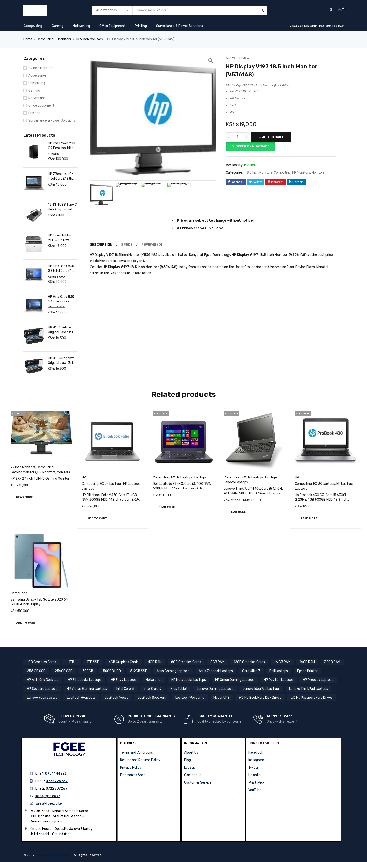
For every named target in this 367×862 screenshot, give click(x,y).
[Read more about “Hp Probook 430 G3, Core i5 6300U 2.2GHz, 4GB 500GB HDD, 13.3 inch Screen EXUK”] (309, 518)
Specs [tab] (127, 245)
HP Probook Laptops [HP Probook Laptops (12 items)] (318, 680)
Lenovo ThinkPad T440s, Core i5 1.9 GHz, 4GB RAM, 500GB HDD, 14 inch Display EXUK (254, 493)
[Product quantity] (237, 137)
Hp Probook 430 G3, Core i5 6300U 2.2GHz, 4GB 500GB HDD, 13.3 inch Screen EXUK (321, 499)
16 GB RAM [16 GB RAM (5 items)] (282, 662)
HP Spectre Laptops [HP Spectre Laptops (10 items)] (42, 689)
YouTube (254, 790)
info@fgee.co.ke (47, 796)
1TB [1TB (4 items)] (71, 662)
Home (27, 39)
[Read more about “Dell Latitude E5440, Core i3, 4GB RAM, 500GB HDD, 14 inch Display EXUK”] (167, 507)
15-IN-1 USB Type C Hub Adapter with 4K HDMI (62, 207)
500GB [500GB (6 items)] (87, 671)
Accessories (37, 76)
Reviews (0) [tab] (152, 245)
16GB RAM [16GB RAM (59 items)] (307, 662)
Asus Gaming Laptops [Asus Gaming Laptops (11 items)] (173, 671)
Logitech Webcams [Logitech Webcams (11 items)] (189, 698)
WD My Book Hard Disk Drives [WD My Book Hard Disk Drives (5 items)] (260, 698)
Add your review (237, 58)
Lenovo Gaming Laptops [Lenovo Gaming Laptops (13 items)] (215, 689)
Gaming (57, 26)
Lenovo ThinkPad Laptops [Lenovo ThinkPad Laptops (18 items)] (308, 689)
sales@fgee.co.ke (48, 804)
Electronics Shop (133, 775)
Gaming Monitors (23, 472)
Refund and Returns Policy (140, 760)
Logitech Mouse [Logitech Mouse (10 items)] (116, 698)
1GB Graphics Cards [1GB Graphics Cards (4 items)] (41, 662)
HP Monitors (301, 173)
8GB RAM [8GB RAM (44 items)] (217, 662)
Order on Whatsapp (252, 146)
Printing (141, 26)
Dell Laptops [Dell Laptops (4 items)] (278, 671)
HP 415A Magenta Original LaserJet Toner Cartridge (61, 360)
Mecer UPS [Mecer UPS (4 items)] (221, 698)
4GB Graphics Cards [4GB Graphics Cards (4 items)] (124, 662)
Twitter (254, 767)
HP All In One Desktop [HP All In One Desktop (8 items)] (43, 680)
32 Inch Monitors (40, 68)
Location (191, 767)
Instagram (256, 760)
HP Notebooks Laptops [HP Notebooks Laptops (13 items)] (188, 680)
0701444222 (56, 774)
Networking (81, 26)
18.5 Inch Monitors (89, 39)
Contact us (192, 775)
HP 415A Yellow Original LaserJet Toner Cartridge (60, 330)
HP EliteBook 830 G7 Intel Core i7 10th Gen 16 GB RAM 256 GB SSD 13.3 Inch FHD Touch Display (61, 299)
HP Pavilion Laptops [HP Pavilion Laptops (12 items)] (279, 680)
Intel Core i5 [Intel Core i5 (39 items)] (125, 689)
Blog (187, 760)
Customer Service (198, 782)
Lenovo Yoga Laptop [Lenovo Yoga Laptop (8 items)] (42, 698)
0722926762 (57, 781)
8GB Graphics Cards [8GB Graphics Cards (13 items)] (186, 662)
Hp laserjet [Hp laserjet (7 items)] (154, 680)
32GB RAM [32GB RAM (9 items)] (332, 662)
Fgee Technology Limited (53, 855)
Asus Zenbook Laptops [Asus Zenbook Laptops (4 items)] (216, 671)
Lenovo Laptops (236, 482)
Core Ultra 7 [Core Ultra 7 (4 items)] (251, 671)
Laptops (88, 489)
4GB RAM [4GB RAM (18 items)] (155, 662)
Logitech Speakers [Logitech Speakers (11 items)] (152, 698)
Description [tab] (101, 245)
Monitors (64, 39)
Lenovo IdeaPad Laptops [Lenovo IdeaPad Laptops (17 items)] (261, 689)
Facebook (255, 752)
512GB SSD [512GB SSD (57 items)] (138, 671)
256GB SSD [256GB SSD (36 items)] (64, 671)
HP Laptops (131, 484)
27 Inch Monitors (23, 467)
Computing (32, 26)
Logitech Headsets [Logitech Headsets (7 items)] (81, 698)
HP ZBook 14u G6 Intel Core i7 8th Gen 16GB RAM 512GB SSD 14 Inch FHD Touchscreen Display (62, 176)
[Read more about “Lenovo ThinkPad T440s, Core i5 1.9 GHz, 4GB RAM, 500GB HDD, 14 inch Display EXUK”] (238, 512)
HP (84, 477)
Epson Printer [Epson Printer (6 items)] (307, 671)
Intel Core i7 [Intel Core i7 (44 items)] (152, 689)
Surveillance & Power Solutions (179, 26)
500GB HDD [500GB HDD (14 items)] (112, 671)
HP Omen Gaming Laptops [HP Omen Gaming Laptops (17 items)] (234, 680)
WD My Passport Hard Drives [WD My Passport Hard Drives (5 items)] (312, 698)
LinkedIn (254, 775)
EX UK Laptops (111, 484)
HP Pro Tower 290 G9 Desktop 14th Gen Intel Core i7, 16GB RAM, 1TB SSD (62, 145)
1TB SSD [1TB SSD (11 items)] (93, 662)
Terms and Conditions (136, 752)
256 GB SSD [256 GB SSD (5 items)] (36, 671)
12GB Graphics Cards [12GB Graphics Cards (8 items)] (249, 662)
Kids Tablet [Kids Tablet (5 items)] (179, 689)
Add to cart (272, 137)
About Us (191, 752)
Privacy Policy (130, 767)
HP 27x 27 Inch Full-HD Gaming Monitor (40, 479)
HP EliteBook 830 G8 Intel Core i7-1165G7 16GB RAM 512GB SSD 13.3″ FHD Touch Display (62, 268)
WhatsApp (256, 782)
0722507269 (57, 789)
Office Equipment (112, 26)
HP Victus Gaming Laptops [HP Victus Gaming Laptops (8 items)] (87, 689)
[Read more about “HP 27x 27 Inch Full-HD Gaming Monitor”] (24, 497)
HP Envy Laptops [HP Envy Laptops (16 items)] (123, 680)
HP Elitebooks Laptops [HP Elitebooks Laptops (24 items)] (85, 680)
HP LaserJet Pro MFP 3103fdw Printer (60, 238)
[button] (97, 518)
